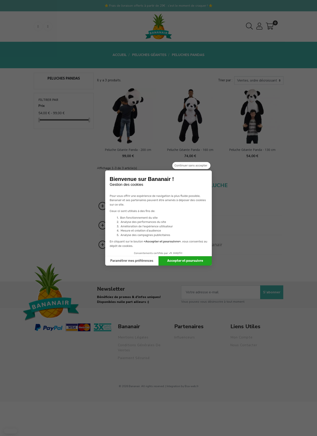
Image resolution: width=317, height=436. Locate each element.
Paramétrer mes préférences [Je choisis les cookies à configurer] (131, 261)
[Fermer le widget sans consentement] (191, 165)
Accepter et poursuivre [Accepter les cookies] (185, 261)
